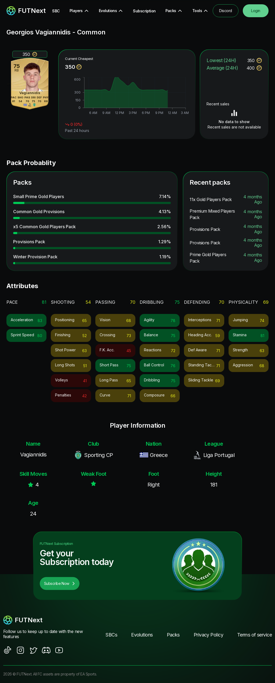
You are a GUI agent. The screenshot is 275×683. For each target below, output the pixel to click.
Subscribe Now (59, 583)
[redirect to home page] (21, 10)
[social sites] (7, 650)
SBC (56, 11)
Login (255, 10)
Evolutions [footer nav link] (142, 635)
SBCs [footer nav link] (111, 635)
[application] (127, 96)
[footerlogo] (43, 620)
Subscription (144, 11)
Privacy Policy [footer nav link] (208, 635)
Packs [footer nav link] (173, 635)
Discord (225, 10)
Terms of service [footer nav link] (254, 635)
